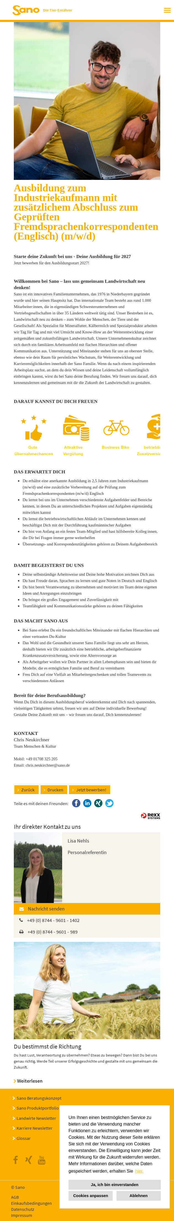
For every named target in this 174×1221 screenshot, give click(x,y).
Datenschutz (22, 1209)
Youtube (43, 1160)
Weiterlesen (30, 1081)
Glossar (24, 1138)
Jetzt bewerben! (91, 789)
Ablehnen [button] (139, 1195)
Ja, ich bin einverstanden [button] (114, 1184)
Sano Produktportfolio (38, 1108)
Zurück (28, 789)
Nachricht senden (46, 909)
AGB (15, 1197)
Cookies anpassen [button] (90, 1195)
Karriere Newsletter (34, 1128)
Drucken (55, 789)
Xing (30, 1160)
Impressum (21, 1215)
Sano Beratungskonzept (39, 1098)
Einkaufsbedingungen (31, 1203)
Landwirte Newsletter (36, 1118)
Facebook (17, 1160)
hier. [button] (139, 1171)
